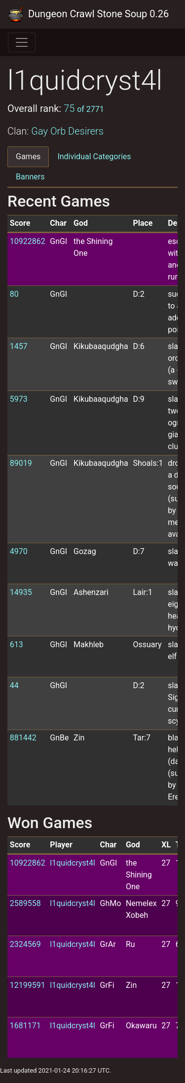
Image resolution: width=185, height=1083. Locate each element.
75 (84, 108)
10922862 (27, 241)
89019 (21, 463)
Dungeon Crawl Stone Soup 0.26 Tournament (88, 14)
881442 (23, 737)
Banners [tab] (30, 176)
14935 (21, 592)
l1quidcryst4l (72, 863)
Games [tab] (28, 156)
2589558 (25, 903)
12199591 (27, 985)
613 (16, 644)
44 (14, 685)
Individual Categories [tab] (94, 156)
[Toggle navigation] (22, 42)
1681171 (25, 1025)
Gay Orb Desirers (67, 131)
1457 (19, 346)
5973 (19, 399)
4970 (19, 551)
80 (14, 294)
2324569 (25, 944)
